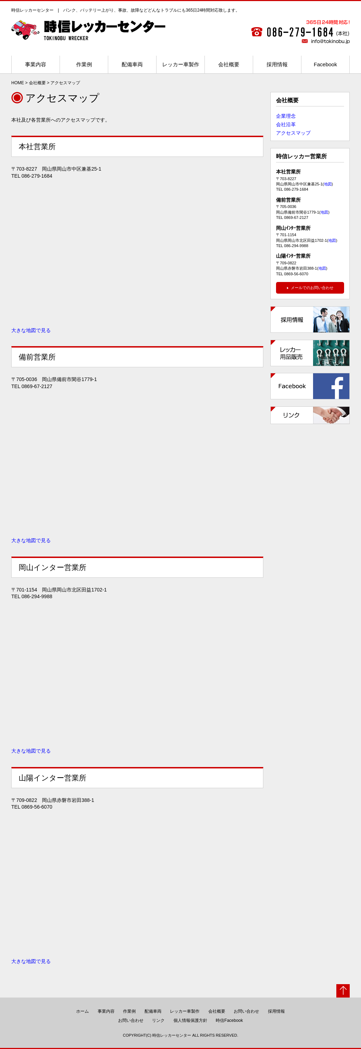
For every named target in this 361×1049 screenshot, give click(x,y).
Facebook (325, 64)
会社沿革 (286, 124)
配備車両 (132, 64)
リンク (158, 1020)
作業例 (84, 64)
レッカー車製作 (180, 64)
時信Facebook (229, 1020)
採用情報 (277, 64)
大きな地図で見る (31, 330)
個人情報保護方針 (190, 1020)
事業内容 (35, 64)
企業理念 (286, 116)
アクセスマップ (293, 133)
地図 (328, 184)
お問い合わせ (246, 1011)
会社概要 (228, 64)
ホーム (82, 1011)
